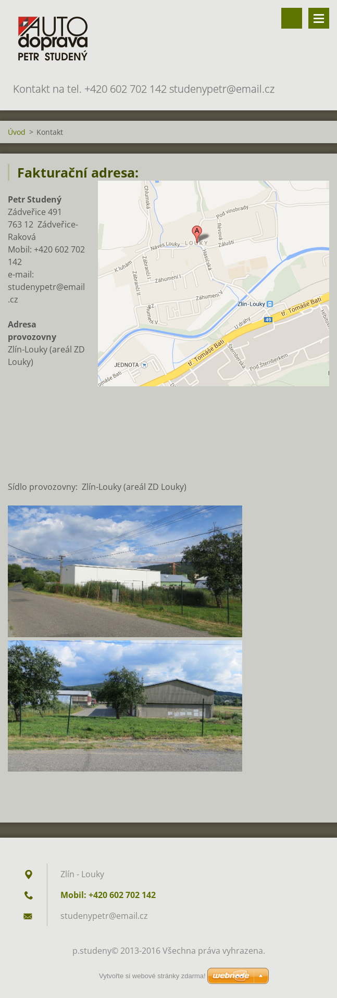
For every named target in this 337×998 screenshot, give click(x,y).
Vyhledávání (291, 18)
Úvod (17, 132)
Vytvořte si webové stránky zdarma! (152, 976)
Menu (318, 18)
